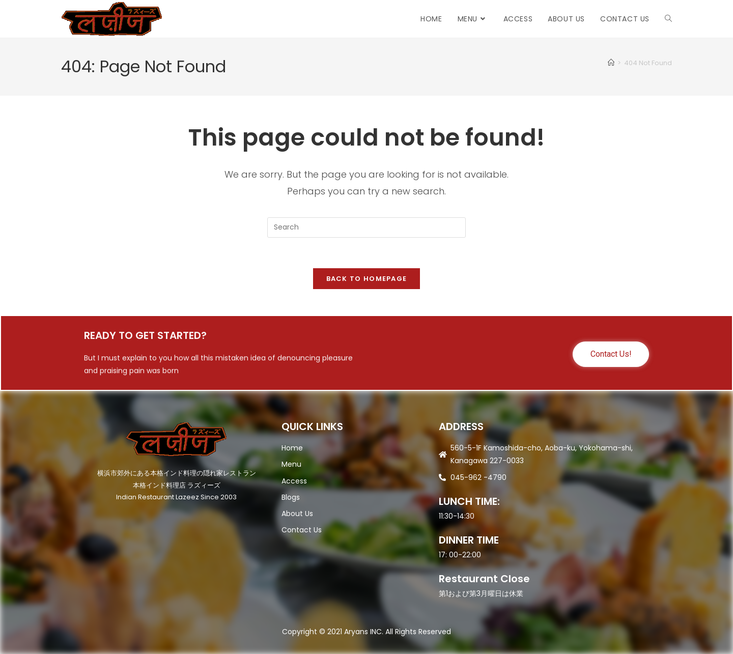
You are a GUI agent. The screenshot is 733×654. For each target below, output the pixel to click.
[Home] (611, 63)
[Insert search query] (366, 227)
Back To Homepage (366, 279)
